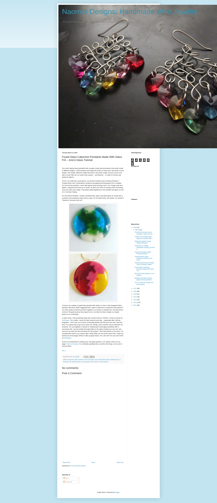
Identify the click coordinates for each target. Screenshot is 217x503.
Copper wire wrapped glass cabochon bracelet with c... (144, 237)
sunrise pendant (103, 361)
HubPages (65, 320)
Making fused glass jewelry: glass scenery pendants (143, 279)
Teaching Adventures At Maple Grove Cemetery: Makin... (144, 263)
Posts (66, 478)
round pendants (85, 361)
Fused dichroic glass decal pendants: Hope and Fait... (144, 233)
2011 (135, 305)
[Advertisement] (93, 444)
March (137, 230)
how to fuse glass (89, 359)
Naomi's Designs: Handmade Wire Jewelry (129, 12)
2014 (135, 297)
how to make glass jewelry (102, 359)
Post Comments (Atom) (78, 466)
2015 (135, 294)
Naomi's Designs (72, 344)
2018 (135, 227)
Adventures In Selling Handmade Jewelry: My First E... (145, 247)
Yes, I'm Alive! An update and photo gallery (144, 283)
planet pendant (76, 361)
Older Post (120, 462)
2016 (135, 291)
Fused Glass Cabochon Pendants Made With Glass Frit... (144, 269)
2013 (135, 300)
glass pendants (79, 359)
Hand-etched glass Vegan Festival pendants (143, 253)
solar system (94, 361)
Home (93, 462)
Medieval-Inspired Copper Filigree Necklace (143, 242)
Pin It (64, 351)
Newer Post (66, 462)
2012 (135, 302)
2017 (135, 288)
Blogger (117, 492)
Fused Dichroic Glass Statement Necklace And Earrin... (143, 258)
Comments (67, 482)
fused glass (70, 359)
